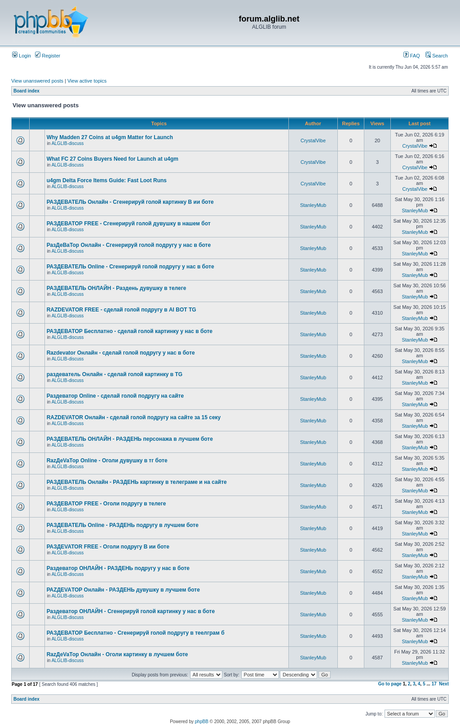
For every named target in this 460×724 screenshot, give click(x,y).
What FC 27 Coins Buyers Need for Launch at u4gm (112, 159)
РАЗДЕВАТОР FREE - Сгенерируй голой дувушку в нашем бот (129, 223)
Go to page (390, 683)
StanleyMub (313, 205)
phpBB (201, 721)
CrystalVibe (313, 140)
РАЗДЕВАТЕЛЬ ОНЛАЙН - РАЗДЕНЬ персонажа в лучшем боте (130, 439)
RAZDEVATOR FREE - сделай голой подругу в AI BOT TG (121, 310)
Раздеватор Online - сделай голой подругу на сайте (115, 396)
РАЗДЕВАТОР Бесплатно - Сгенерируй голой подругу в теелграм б (136, 633)
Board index (26, 90)
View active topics (86, 80)
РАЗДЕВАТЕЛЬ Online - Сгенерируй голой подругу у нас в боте (130, 266)
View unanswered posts (37, 80)
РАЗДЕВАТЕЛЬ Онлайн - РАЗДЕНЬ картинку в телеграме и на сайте (137, 482)
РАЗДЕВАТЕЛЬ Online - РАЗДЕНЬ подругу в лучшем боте (123, 525)
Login (21, 55)
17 (434, 683)
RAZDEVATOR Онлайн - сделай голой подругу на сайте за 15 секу (134, 417)
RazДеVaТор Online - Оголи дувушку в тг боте (107, 460)
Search (436, 55)
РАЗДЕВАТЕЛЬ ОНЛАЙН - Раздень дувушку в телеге (116, 288)
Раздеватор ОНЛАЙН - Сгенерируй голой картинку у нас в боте (131, 611)
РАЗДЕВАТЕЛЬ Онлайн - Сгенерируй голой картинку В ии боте (130, 202)
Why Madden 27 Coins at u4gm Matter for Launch (110, 137)
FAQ (411, 55)
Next (444, 683)
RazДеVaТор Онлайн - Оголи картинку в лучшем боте (117, 654)
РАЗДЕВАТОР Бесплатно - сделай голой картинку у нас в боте (129, 331)
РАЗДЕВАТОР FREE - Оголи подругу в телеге (106, 503)
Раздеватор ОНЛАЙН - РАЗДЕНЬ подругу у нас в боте (118, 568)
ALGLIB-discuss (68, 143)
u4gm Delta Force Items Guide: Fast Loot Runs (107, 180)
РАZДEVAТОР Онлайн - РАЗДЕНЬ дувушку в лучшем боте (123, 590)
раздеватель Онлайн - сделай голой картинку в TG (114, 374)
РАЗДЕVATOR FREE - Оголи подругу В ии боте (108, 547)
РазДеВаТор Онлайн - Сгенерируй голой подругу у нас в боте (129, 245)
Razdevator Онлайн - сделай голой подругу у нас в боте (121, 353)
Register (47, 55)
